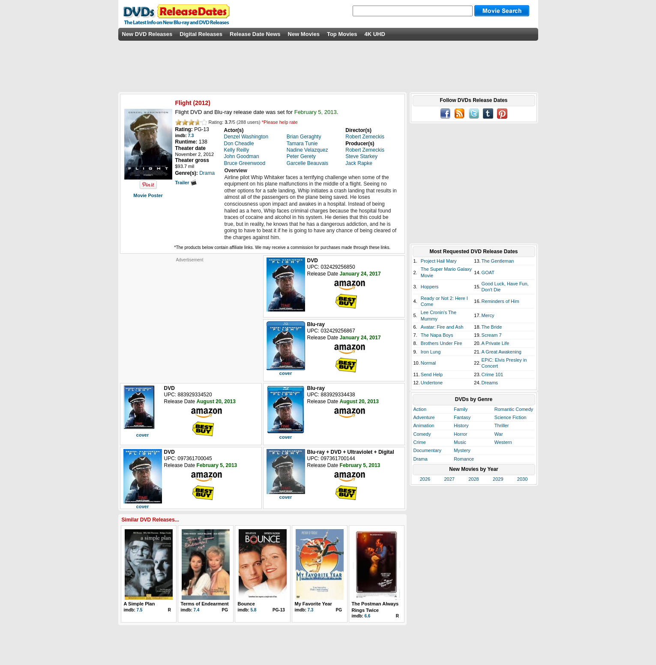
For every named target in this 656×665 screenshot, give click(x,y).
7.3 (191, 135)
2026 (425, 479)
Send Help (432, 374)
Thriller (501, 425)
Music (460, 442)
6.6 (368, 616)
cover (285, 373)
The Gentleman (498, 261)
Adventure (424, 417)
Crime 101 (492, 374)
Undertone (432, 382)
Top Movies (342, 34)
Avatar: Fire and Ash (442, 327)
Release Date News (255, 34)
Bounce (246, 603)
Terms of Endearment (205, 603)
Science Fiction (510, 417)
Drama (420, 458)
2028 (473, 479)
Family (460, 409)
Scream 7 (492, 335)
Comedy (422, 434)
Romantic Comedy (513, 409)
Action (420, 409)
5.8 (254, 610)
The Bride (492, 327)
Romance (464, 458)
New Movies (304, 34)
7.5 (140, 610)
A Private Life (495, 343)
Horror (460, 434)
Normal (428, 362)
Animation (423, 425)
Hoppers (430, 286)
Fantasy (462, 417)
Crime (419, 442)
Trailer (186, 182)
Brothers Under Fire (441, 343)
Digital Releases (201, 34)
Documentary (427, 450)
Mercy (488, 315)
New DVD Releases (147, 34)
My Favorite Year (313, 603)
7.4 (197, 610)
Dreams (490, 382)
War (498, 434)
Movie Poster (147, 195)
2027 (449, 479)
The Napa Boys (437, 335)
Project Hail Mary (439, 261)
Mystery (462, 450)
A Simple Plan (139, 603)
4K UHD (374, 34)
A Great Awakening (501, 351)
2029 (498, 479)
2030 (522, 479)
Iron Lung (430, 351)
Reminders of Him (500, 301)
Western (503, 442)
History (461, 425)
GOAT (488, 272)
